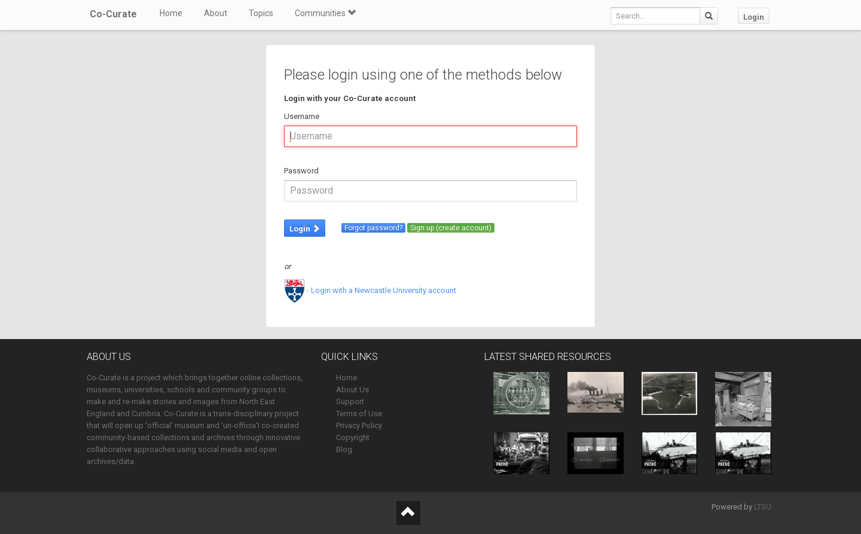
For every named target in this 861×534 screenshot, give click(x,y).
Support (350, 401)
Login (753, 17)
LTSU (762, 506)
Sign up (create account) (450, 228)
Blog (344, 449)
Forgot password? (373, 228)
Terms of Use (359, 413)
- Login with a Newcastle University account (370, 290)
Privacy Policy (359, 425)
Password (301, 170)
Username (301, 116)
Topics (261, 13)
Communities (325, 13)
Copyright (353, 437)
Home (171, 13)
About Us (352, 389)
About (215, 13)
